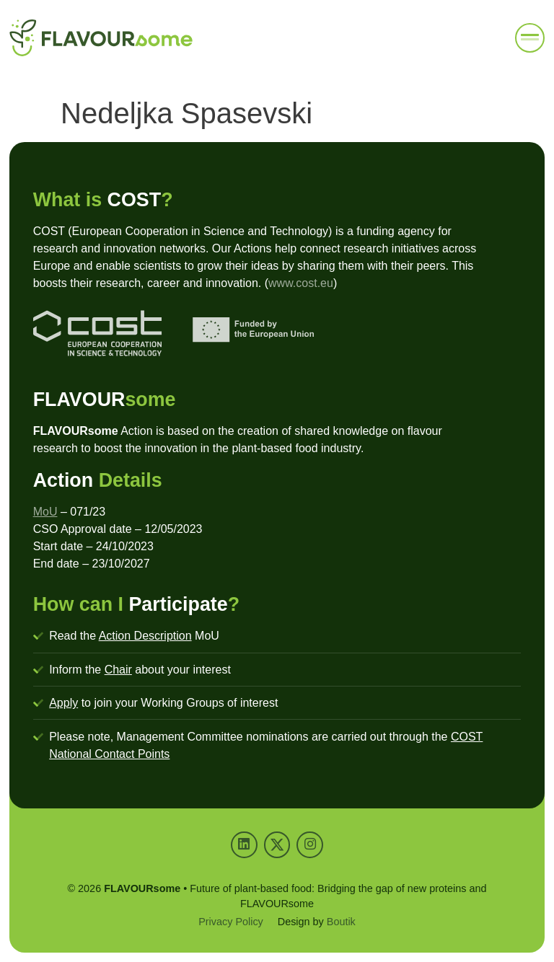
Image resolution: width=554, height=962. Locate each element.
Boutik (341, 921)
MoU (45, 512)
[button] (530, 38)
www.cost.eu (300, 283)
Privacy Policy (230, 921)
